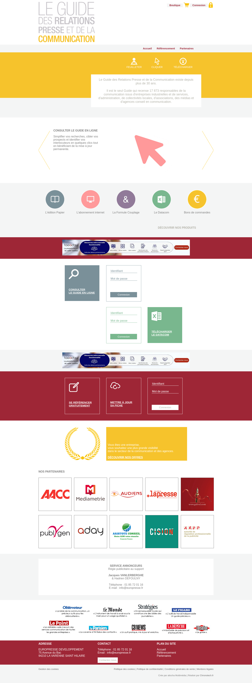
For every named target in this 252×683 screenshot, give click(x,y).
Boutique (174, 5)
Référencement (166, 48)
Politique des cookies (124, 669)
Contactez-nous (108, 660)
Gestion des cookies (48, 669)
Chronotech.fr (207, 675)
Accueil (147, 48)
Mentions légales (205, 669)
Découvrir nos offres (125, 457)
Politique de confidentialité (150, 669)
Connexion (198, 5)
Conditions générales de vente (180, 669)
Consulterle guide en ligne (82, 291)
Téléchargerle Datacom (162, 333)
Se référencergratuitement (80, 404)
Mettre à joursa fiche (121, 404)
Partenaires (187, 48)
